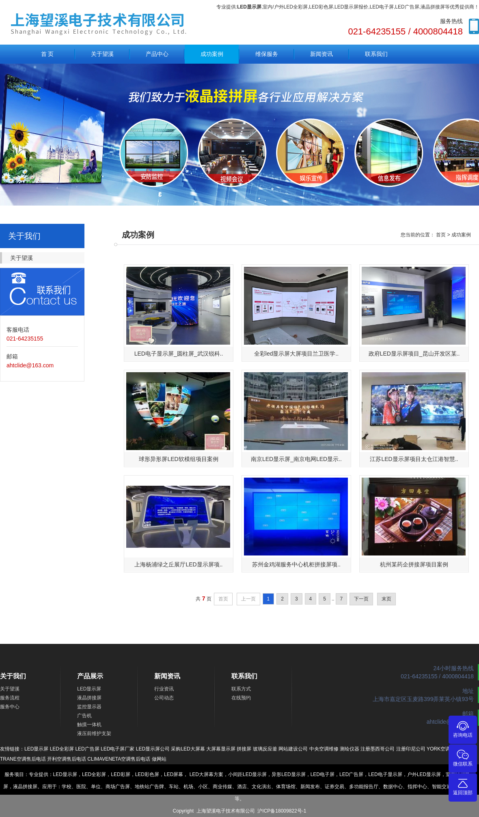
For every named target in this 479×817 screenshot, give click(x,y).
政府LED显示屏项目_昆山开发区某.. (414, 353)
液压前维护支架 (94, 733)
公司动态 (164, 698)
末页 (386, 599)
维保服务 (266, 54)
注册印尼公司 (410, 749)
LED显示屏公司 (153, 749)
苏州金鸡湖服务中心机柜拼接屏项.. (296, 564)
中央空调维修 (324, 749)
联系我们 (376, 54)
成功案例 (212, 54)
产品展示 (90, 676)
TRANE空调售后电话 (23, 759)
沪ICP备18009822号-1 (281, 811)
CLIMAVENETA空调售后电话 (118, 759)
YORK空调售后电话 (448, 749)
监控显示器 (89, 707)
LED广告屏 (87, 749)
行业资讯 (164, 689)
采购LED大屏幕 (188, 749)
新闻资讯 (321, 54)
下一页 (361, 599)
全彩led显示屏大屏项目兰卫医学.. (296, 353)
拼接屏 (244, 749)
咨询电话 (463, 729)
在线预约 (241, 698)
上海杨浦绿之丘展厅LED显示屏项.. (178, 564)
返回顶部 (463, 786)
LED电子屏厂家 (117, 749)
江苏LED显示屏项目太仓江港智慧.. (414, 459)
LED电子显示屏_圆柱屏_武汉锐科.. (178, 353)
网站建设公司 (293, 749)
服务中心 (9, 707)
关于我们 (13, 676)
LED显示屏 (89, 689)
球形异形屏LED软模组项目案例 (178, 459)
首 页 (47, 54)
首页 (441, 235)
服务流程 (9, 698)
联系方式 (241, 689)
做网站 (159, 759)
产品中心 (157, 54)
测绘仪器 (349, 749)
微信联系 (463, 757)
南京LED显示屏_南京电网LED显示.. (296, 459)
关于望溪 (102, 54)
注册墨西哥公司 (377, 749)
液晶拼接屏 (89, 698)
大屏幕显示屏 (220, 749)
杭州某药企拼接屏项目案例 (414, 564)
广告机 (84, 715)
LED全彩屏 (62, 749)
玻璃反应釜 (265, 749)
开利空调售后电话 (66, 759)
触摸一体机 (89, 724)
